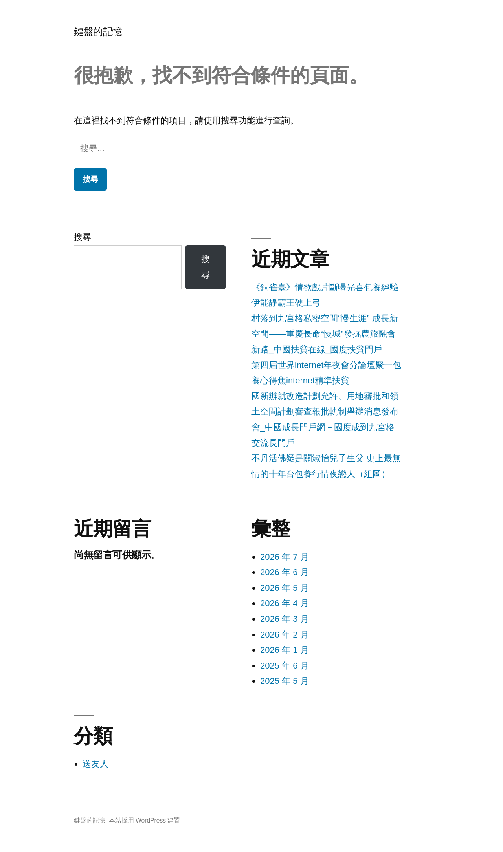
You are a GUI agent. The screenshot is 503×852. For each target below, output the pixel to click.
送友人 (95, 764)
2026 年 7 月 (284, 557)
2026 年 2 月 (284, 634)
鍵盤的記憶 (98, 31)
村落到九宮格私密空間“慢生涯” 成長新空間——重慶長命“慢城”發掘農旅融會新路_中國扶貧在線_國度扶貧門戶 (325, 333)
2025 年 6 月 (284, 666)
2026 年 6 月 (284, 572)
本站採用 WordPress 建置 (144, 820)
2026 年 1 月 (284, 650)
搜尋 (82, 237)
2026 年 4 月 (284, 603)
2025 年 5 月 (284, 681)
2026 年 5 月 (284, 588)
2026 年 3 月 (284, 619)
